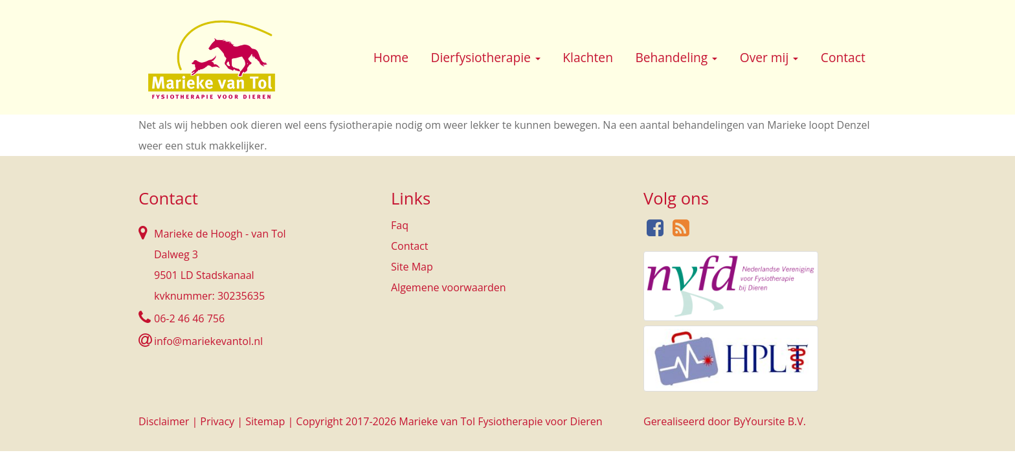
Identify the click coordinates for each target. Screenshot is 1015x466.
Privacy (217, 421)
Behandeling (676, 57)
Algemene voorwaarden (448, 287)
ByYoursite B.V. (769, 421)
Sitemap (265, 421)
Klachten (588, 57)
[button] (538, 59)
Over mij (769, 57)
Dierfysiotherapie (486, 57)
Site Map (412, 267)
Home (391, 57)
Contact (843, 57)
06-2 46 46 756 (189, 318)
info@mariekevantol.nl (208, 341)
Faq (399, 225)
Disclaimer (164, 421)
